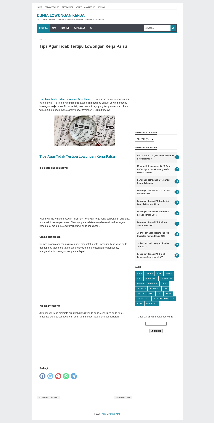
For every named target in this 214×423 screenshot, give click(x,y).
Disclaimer (67, 7)
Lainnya (149, 274)
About (79, 7)
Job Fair (169, 274)
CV (91, 28)
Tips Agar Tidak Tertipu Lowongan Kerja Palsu (64, 99)
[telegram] (74, 376)
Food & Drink (151, 279)
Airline (164, 284)
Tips (54, 28)
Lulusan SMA (166, 279)
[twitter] (50, 376)
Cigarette (141, 289)
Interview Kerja (161, 299)
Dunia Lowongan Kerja (61, 15)
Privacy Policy (52, 7)
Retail (168, 294)
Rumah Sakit (151, 304)
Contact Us (89, 7)
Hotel (139, 304)
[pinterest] (58, 376)
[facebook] (42, 376)
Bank (159, 274)
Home (39, 7)
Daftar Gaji (79, 28)
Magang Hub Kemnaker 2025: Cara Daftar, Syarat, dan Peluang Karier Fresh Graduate (154, 169)
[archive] (144, 139)
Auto (139, 279)
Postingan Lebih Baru (48, 397)
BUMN (139, 274)
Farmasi (140, 284)
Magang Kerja (143, 299)
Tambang (141, 294)
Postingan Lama (123, 397)
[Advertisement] (84, 74)
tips (165, 289)
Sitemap (102, 7)
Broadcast (154, 289)
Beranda (43, 28)
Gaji (159, 294)
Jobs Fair (65, 28)
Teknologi (152, 284)
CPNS (151, 294)
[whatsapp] (66, 376)
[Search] (157, 28)
